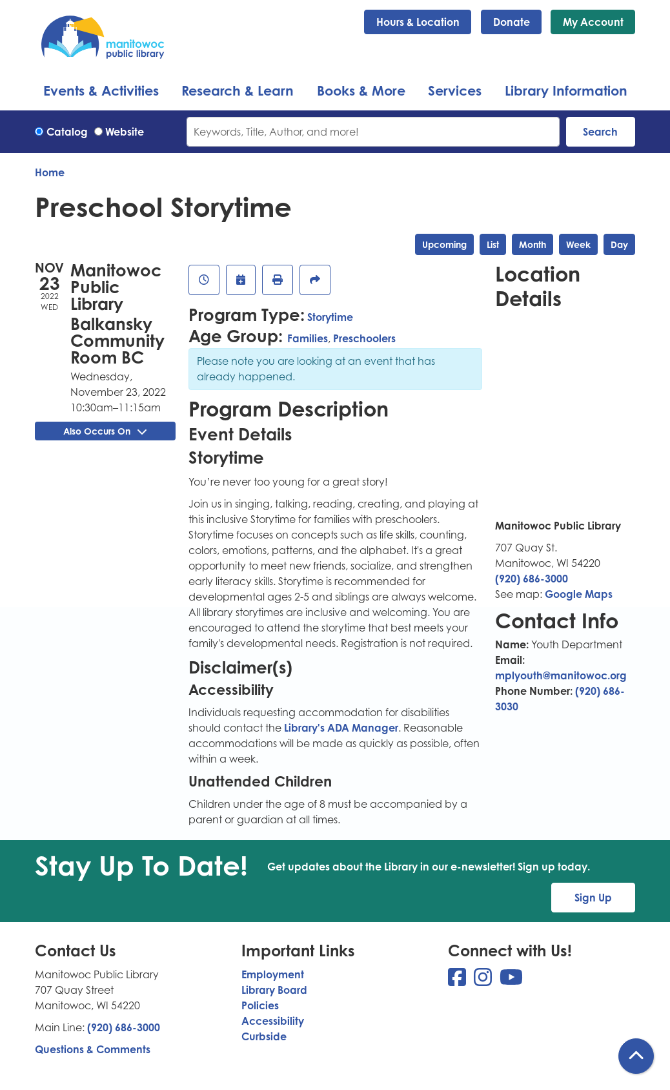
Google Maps (579, 594)
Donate (511, 21)
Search (600, 131)
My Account (593, 21)
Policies (260, 1005)
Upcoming (444, 244)
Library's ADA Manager (339, 727)
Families (307, 338)
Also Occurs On (105, 431)
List (493, 244)
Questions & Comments (92, 1049)
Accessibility (272, 1020)
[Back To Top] (636, 1056)
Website (124, 131)
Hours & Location (418, 21)
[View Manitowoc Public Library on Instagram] (484, 980)
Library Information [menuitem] (566, 90)
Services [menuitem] (455, 90)
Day (619, 244)
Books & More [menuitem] (361, 90)
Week (578, 244)
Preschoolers (364, 338)
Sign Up (593, 897)
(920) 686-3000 (531, 578)
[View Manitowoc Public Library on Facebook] (458, 980)
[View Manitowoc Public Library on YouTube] (511, 980)
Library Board (274, 989)
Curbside (264, 1036)
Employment (272, 974)
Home (50, 172)
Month (532, 244)
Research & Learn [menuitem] (237, 90)
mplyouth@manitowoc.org (561, 675)
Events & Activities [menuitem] (101, 90)
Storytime (330, 317)
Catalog (67, 131)
